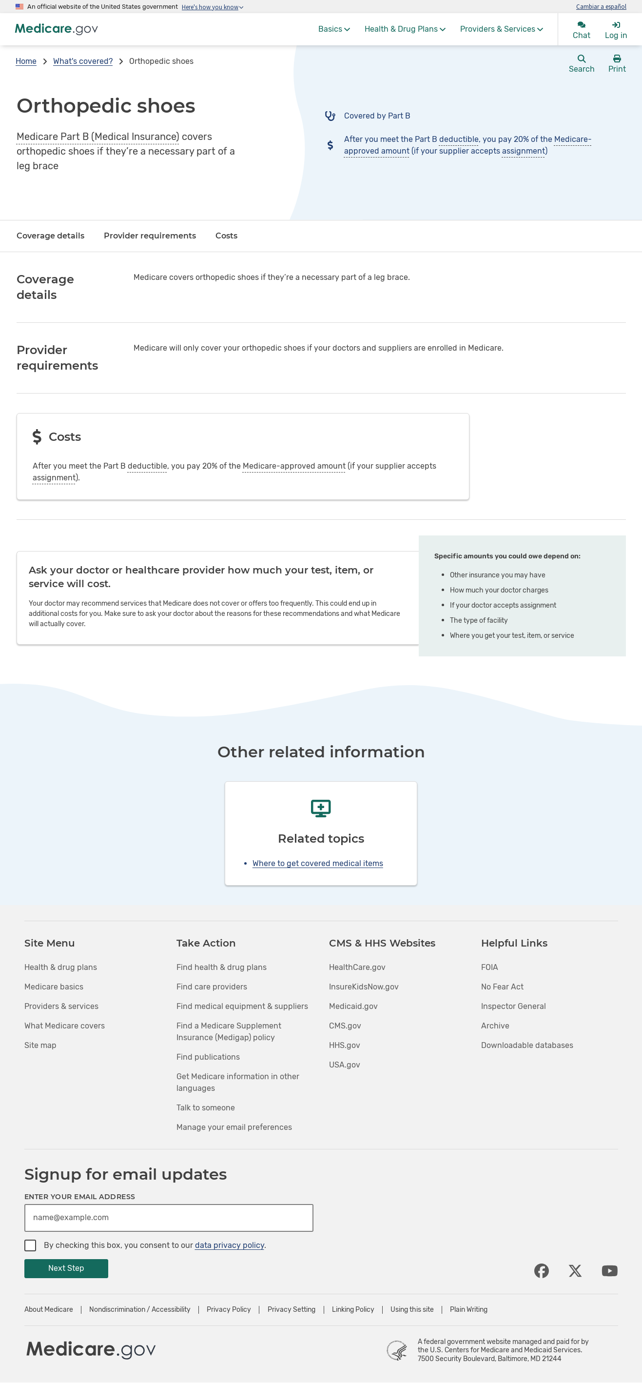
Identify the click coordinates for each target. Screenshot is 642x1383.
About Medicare (48, 1309)
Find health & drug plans (221, 967)
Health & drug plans (60, 967)
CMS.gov (345, 1025)
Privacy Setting (291, 1310)
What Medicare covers (64, 1025)
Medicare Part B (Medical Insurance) (98, 136)
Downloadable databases (527, 1045)
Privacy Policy (229, 1309)
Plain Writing (468, 1309)
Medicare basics (53, 986)
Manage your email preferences (234, 1127)
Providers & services (61, 1006)
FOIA (489, 967)
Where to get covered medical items (318, 863)
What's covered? (83, 61)
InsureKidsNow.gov (364, 986)
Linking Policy (353, 1309)
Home (26, 61)
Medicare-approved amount (294, 466)
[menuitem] (334, 29)
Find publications (208, 1057)
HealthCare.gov (357, 967)
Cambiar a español (601, 6)
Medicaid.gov (353, 1006)
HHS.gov (344, 1045)
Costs (226, 235)
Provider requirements (150, 235)
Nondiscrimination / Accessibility (140, 1309)
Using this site (412, 1309)
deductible (459, 139)
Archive (495, 1025)
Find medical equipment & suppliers (242, 1006)
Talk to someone (205, 1107)
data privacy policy (229, 1245)
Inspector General (513, 1006)
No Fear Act (502, 986)
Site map (40, 1045)
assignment (523, 151)
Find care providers (211, 986)
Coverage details (50, 235)
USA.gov (344, 1064)
